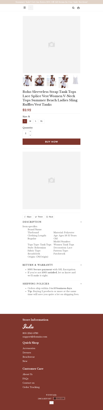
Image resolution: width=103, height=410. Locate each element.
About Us (27, 374)
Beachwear (29, 357)
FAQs (25, 378)
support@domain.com (35, 336)
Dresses (27, 352)
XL (41, 121)
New (25, 361)
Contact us (29, 383)
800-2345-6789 (30, 333)
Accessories (29, 348)
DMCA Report (44, 399)
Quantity (27, 127)
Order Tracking (31, 387)
